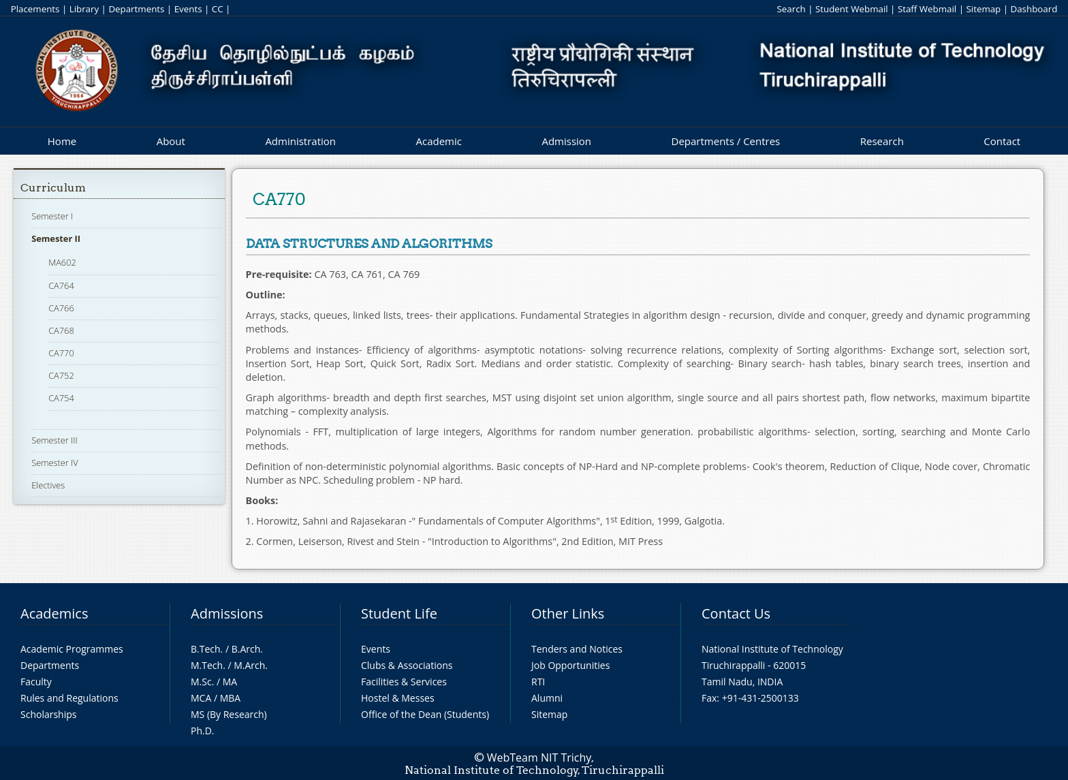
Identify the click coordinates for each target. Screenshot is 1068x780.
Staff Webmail (927, 9)
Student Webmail (851, 9)
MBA (230, 697)
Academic (438, 141)
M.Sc (201, 681)
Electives (48, 485)
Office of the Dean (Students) (425, 714)
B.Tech (206, 648)
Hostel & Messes (398, 697)
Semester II (55, 238)
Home (62, 141)
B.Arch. (247, 648)
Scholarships (48, 714)
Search (790, 9)
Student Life (399, 613)
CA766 (61, 308)
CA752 (61, 375)
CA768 (61, 330)
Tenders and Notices (577, 648)
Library (84, 9)
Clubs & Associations (407, 665)
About (171, 141)
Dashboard (1034, 9)
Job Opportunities (570, 665)
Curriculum (53, 187)
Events (188, 9)
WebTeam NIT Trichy (539, 757)
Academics (54, 613)
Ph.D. (203, 730)
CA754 (61, 398)
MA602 (62, 262)
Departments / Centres (726, 141)
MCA (201, 697)
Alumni (547, 697)
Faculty (36, 681)
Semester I (52, 216)
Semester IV (54, 462)
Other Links (567, 613)
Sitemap (983, 9)
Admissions (227, 613)
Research (882, 141)
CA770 (61, 353)
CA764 (61, 285)
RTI (538, 681)
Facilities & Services (404, 681)
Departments (136, 9)
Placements (35, 9)
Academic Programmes (71, 648)
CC (217, 9)
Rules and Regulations (69, 697)
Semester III (54, 440)
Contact (1002, 141)
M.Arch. (251, 665)
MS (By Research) (229, 714)
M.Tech (207, 665)
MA (230, 681)
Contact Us (736, 613)
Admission (566, 141)
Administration (300, 141)
